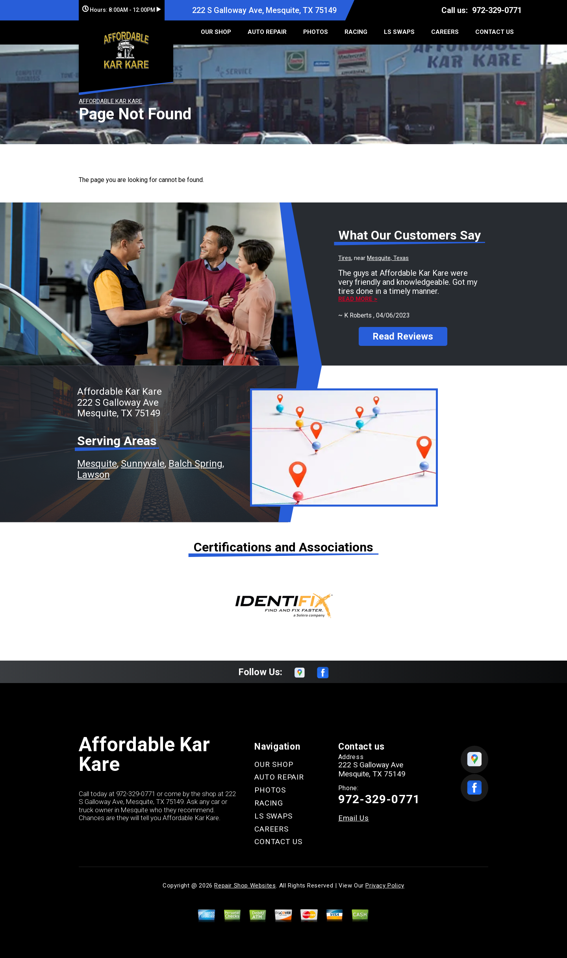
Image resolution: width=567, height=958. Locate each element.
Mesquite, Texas (388, 258)
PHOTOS (315, 31)
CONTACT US (494, 31)
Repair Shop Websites (245, 880)
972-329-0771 (497, 10)
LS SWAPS (399, 31)
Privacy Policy (384, 880)
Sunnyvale (143, 458)
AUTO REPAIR (267, 31)
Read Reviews (402, 329)
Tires (344, 258)
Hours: (121, 10)
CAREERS (445, 31)
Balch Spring (195, 458)
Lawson (93, 469)
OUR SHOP (216, 31)
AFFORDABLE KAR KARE (110, 101)
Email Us (353, 812)
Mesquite (97, 458)
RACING (356, 31)
